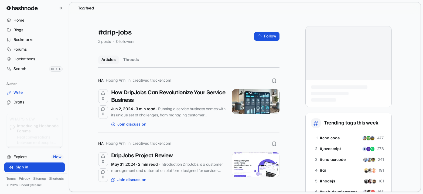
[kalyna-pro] (374, 170)
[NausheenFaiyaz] (366, 181)
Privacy (24, 179)
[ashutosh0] (370, 181)
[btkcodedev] (366, 170)
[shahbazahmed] (364, 138)
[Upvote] (103, 96)
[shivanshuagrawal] (372, 149)
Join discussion (129, 124)
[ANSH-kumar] (368, 149)
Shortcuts (56, 179)
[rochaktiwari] (374, 181)
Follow (267, 36)
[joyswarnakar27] (372, 138)
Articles (108, 60)
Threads (131, 60)
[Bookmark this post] (274, 80)
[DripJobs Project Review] (255, 164)
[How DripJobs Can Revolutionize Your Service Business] (255, 101)
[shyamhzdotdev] (373, 159)
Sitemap (39, 179)
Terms (11, 179)
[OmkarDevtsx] (364, 149)
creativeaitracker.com (152, 80)
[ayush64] (368, 138)
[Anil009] (365, 159)
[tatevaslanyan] (370, 170)
